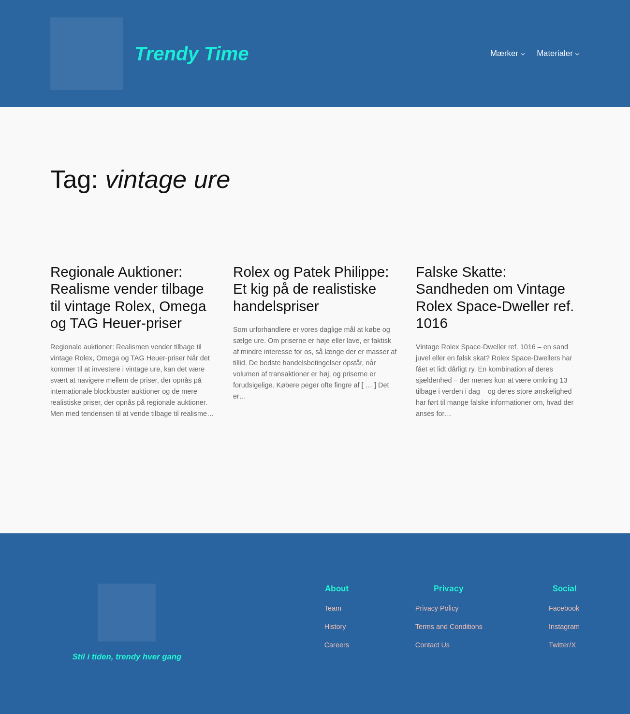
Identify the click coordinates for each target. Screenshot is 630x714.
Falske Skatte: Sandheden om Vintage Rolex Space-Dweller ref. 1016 (495, 297)
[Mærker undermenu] (522, 53)
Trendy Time (191, 53)
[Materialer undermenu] (577, 53)
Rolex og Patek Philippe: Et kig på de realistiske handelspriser (311, 289)
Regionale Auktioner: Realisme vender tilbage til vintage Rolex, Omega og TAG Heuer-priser (128, 297)
